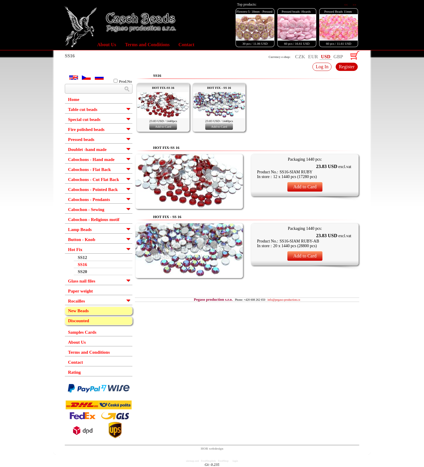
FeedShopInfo (208, 460)
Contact (186, 44)
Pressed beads (81, 139)
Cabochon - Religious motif (94, 219)
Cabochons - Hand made (91, 159)
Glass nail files (81, 281)
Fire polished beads (86, 129)
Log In (322, 66)
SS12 (82, 257)
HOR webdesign (212, 448)
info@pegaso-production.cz (284, 299)
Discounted (78, 320)
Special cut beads (84, 119)
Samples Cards (82, 332)
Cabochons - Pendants (89, 199)
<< (346, 4)
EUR (313, 56)
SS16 (82, 264)
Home (73, 99)
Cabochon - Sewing (86, 209)
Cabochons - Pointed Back (93, 189)
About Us (106, 44)
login (235, 460)
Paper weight (80, 291)
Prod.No (123, 81)
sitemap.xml (192, 460)
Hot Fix (75, 249)
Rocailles (76, 301)
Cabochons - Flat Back (89, 169)
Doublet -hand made (87, 149)
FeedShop (223, 460)
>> (354, 4)
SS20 (82, 271)
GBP (338, 56)
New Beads (78, 310)
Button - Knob (81, 239)
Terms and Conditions (147, 44)
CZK (300, 56)
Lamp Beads (80, 229)
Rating (74, 372)
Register (347, 66)
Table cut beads (82, 109)
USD (325, 56)
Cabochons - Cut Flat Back (93, 179)
